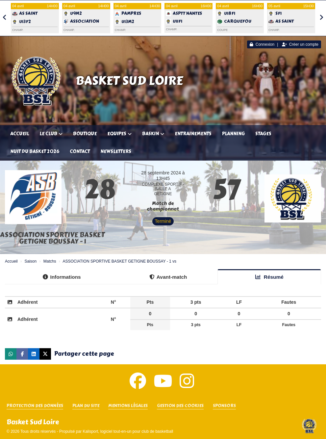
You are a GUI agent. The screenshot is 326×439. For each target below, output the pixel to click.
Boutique (85, 133)
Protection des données (35, 406)
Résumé (269, 277)
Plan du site (85, 406)
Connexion (262, 44)
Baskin (153, 133)
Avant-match (168, 277)
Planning (233, 133)
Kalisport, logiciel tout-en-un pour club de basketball (128, 431)
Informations (62, 277)
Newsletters (115, 151)
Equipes (119, 133)
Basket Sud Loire (129, 80)
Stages (263, 133)
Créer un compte (300, 44)
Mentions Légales (128, 406)
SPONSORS (224, 406)
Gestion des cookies (180, 406)
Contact (80, 151)
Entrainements (193, 133)
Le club (51, 133)
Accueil (19, 133)
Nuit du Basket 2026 (34, 151)
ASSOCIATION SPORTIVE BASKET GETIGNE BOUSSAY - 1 (52, 238)
